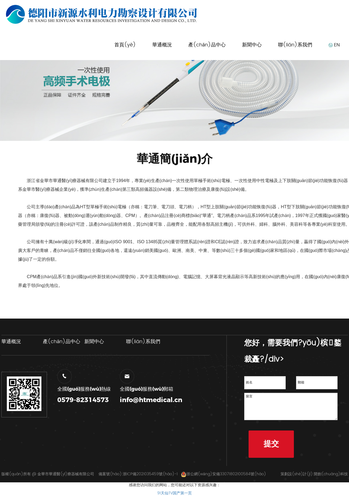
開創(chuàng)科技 (331, 474)
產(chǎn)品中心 (207, 45)
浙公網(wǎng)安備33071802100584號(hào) (223, 474)
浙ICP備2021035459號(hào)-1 (150, 474)
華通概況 (162, 45)
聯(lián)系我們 (295, 45)
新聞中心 (252, 45)
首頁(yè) (125, 45)
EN (334, 45)
